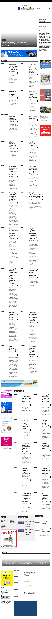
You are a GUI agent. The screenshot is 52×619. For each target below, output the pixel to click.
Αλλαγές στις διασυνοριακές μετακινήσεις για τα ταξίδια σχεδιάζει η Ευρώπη (10, 562)
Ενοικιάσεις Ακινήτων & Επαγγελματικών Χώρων (12, 522)
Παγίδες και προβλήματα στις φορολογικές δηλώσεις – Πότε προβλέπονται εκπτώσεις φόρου (29, 573)
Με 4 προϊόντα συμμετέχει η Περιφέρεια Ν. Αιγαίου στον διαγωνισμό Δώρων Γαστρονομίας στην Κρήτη (44, 51)
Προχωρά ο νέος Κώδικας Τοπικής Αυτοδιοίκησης (46, 422)
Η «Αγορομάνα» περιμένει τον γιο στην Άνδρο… (46, 497)
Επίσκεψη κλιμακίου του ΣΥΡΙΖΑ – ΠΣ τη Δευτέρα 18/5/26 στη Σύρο (45, 37)
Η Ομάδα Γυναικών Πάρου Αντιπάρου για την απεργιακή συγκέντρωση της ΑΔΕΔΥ (33, 233)
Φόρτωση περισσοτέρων (45, 55)
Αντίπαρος (23, 345)
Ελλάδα (35, 394)
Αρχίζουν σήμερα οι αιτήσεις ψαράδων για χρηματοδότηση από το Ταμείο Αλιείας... (26, 473)
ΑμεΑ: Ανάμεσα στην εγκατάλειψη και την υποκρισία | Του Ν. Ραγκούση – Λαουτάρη (44, 26)
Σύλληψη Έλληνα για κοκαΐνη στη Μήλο (45, 446)
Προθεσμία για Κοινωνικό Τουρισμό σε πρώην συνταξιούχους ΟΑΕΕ (30, 593)
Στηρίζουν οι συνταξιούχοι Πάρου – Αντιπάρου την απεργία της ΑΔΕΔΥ (13, 170)
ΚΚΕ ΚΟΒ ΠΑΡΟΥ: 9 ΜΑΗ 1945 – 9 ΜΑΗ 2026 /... (13, 350)
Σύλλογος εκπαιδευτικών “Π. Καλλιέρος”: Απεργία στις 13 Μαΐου (13, 233)
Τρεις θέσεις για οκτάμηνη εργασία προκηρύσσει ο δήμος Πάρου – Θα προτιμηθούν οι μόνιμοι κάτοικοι (44, 46)
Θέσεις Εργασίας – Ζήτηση (4, 521)
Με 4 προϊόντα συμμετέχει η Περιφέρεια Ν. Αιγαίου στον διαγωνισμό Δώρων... (46, 399)
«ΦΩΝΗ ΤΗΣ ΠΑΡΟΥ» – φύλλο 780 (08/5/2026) (29, 531)
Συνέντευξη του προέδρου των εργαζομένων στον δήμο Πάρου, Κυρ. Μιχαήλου (13, 197)
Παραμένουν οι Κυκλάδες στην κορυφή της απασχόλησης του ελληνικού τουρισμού (26, 497)
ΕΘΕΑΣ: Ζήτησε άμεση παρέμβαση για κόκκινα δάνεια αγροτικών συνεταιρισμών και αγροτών (30, 586)
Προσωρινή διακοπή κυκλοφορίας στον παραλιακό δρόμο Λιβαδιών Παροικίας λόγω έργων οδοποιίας (13, 276)
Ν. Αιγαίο (15, 394)
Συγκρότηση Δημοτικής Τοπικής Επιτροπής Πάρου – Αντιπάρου (32, 351)
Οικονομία (16, 576)
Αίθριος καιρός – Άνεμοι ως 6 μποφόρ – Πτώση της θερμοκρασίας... (33, 272)
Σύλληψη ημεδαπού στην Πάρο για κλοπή (13, 315)
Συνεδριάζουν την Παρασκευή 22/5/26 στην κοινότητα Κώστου (44, 40)
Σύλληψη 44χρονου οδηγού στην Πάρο (12, 144)
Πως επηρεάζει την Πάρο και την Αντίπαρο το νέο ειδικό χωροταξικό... (33, 170)
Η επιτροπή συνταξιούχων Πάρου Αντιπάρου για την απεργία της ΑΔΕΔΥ (33, 316)
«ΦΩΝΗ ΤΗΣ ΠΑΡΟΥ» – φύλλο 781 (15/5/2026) (13, 117)
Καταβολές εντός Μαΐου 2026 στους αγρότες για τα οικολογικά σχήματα (30, 580)
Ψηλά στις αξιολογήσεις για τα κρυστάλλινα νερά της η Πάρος (26, 424)
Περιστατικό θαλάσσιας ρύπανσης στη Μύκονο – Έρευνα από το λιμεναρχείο (26, 447)
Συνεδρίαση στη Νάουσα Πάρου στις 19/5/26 (45, 43)
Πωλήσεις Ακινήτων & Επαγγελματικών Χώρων (3, 526)
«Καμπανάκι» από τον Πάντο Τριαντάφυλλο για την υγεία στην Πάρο (44, 29)
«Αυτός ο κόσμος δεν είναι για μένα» (33, 143)
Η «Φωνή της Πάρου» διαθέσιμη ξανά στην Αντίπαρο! (46, 522)
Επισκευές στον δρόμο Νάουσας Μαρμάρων (33, 116)
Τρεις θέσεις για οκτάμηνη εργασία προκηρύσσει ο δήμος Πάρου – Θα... (33, 95)
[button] (49, 8)
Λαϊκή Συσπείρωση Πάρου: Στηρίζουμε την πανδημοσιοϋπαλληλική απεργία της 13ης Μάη (36, 195)
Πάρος (2, 63)
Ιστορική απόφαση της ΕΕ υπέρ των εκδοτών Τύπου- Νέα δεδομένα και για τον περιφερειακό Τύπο (44, 33)
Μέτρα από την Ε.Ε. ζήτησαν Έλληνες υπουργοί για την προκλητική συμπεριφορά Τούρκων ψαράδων (6, 603)
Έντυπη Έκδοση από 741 (4, 114)
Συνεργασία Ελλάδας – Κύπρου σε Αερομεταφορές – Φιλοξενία (41, 562)
